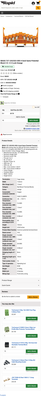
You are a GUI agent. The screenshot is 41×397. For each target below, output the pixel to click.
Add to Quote (20, 117)
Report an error (6, 134)
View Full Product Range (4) (10, 94)
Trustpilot (3, 395)
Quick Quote (6, 285)
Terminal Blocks (19, 16)
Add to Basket (33, 120)
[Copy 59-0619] (14, 70)
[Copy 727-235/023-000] (16, 79)
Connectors (9, 16)
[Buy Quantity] (14, 120)
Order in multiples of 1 (32, 371)
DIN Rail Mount (29, 16)
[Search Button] (38, 8)
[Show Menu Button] (2, 13)
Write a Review (33, 297)
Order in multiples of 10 (31, 354)
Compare (4, 97)
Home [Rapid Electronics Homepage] (2, 16)
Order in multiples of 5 (32, 321)
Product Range (7, 280)
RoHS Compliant (6, 85)
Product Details (7, 141)
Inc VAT (20, 107)
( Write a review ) (17, 73)
